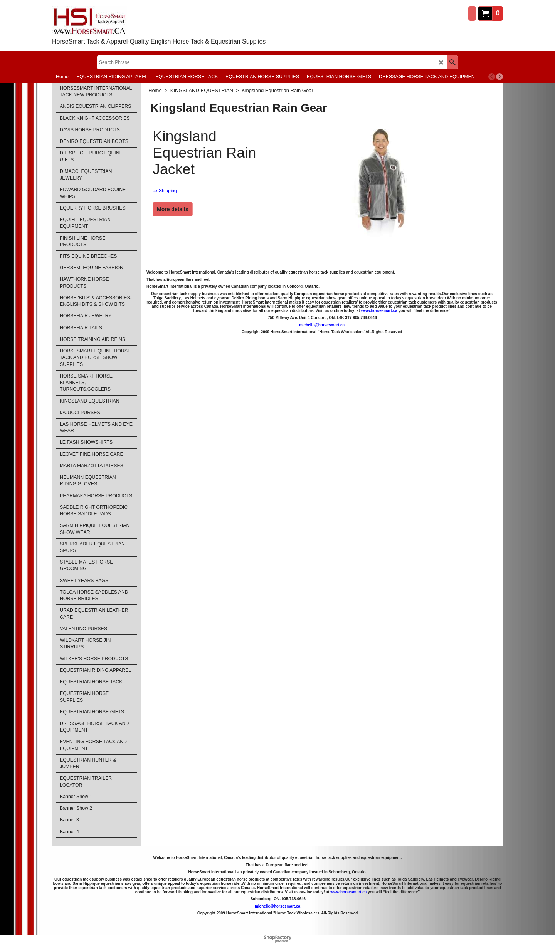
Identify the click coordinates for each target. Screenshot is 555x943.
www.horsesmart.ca (379, 311)
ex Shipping (165, 190)
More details (172, 209)
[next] (499, 76)
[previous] (491, 76)
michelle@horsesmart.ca (322, 325)
